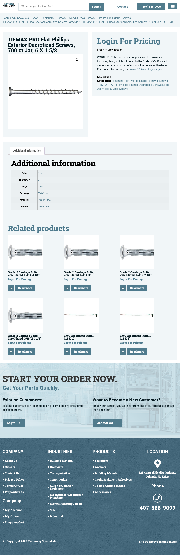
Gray (40, 173)
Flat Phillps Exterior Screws (141, 80)
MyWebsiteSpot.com (163, 541)
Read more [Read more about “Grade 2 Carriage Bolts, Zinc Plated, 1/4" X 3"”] (81, 288)
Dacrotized (43, 206)
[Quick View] (11, 288)
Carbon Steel (44, 200)
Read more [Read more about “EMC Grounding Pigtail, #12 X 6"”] (137, 351)
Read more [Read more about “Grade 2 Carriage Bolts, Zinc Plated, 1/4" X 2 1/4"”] (137, 288)
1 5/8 (40, 186)
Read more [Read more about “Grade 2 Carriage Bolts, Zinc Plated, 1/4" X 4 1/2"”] (25, 288)
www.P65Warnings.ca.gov (146, 69)
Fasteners (117, 80)
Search (96, 6)
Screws (163, 80)
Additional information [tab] (27, 150)
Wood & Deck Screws (115, 88)
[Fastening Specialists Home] (9, 5)
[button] (77, 60)
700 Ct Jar (43, 193)
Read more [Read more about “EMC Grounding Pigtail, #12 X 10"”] (81, 351)
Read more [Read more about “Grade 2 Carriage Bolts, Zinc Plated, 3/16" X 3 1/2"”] (25, 351)
